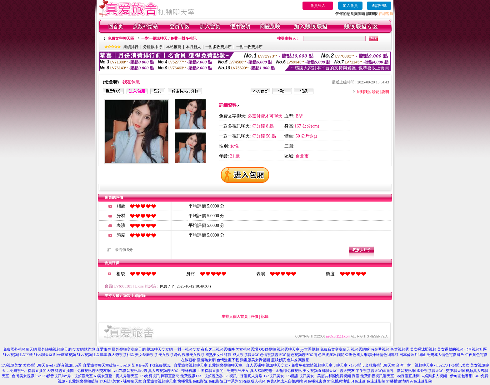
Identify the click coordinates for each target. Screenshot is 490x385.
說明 (385, 92)
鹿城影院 (278, 360)
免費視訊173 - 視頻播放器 (201, 376)
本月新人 (193, 47)
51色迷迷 (358, 381)
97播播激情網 (397, 381)
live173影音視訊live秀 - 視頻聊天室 (64, 376)
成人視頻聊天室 (245, 354)
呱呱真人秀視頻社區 (117, 354)
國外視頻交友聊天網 (129, 349)
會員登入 (317, 5)
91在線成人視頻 (252, 381)
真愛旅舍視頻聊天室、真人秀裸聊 (236, 365)
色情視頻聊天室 (273, 354)
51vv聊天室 (43, 354)
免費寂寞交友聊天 (335, 349)
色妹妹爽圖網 (298, 360)
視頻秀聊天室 (288, 349)
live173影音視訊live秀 (64, 365)
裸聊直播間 (170, 376)
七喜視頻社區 (475, 349)
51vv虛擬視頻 (64, 354)
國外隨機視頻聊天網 (55, 349)
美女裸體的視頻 (450, 349)
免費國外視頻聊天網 (20, 349)
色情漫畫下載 (228, 360)
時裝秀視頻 (380, 349)
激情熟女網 (206, 360)
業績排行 (130, 47)
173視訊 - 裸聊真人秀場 (243, 376)
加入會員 (350, 5)
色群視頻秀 (399, 349)
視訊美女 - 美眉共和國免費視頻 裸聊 (329, 376)
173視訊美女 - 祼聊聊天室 (120, 381)
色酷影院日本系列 (223, 381)
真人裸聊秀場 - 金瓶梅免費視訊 (276, 370)
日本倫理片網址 (412, 354)
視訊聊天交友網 (160, 349)
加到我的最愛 (368, 92)
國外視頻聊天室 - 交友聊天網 (441, 370)
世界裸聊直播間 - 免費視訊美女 (223, 370)
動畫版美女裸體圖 (255, 360)
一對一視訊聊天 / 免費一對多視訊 (169, 38)
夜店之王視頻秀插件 (218, 349)
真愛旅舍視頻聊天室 (160, 381)
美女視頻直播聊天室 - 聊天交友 (329, 370)
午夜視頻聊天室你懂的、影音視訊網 (386, 370)
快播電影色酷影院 (193, 381)
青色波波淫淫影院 (329, 354)
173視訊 (291, 376)
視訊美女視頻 (193, 354)
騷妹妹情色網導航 (383, 354)
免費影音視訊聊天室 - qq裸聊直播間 (390, 376)
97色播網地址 (338, 381)
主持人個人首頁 (235, 316)
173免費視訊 (149, 376)
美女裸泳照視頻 (423, 349)
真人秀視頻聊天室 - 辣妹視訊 (172, 370)
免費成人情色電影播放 (445, 354)
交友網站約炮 (83, 349)
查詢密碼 (379, 5)
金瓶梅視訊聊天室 (380, 365)
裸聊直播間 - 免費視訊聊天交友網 (83, 370)
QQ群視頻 (267, 349)
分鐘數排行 (152, 47)
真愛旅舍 (103, 349)
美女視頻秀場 (247, 349)
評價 (254, 316)
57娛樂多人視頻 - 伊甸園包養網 (446, 376)
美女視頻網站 (169, 354)
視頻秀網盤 (360, 349)
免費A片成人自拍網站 (285, 381)
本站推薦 (173, 47)
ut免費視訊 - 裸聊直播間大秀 (30, 370)
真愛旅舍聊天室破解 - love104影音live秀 (116, 365)
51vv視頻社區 (88, 354)
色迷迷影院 (376, 381)
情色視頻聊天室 (300, 354)
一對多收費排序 (218, 47)
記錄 (264, 316)
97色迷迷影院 (421, 381)
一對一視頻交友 (187, 349)
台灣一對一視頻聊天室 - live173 (422, 365)
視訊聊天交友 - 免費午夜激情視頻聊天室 (299, 365)
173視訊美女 (11, 365)
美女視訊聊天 (34, 365)
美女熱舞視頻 (146, 354)
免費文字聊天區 (121, 38)
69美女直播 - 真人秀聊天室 (116, 376)
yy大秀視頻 (309, 349)
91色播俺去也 (315, 381)
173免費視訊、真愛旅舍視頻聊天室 (178, 365)
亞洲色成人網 (356, 354)
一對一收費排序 (249, 47)
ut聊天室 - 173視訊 (348, 365)
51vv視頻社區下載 (18, 354)
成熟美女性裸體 (218, 354)
